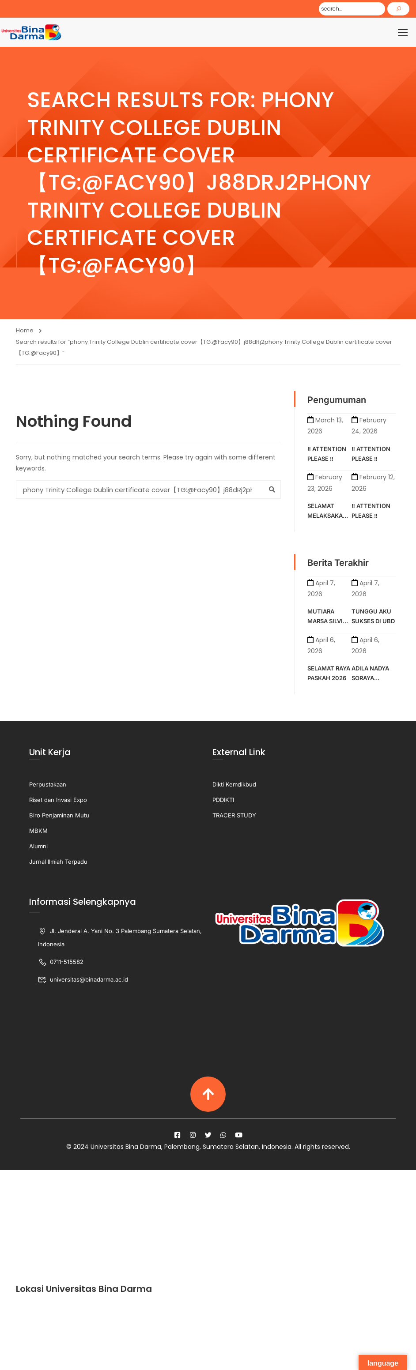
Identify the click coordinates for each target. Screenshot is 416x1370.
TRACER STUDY (234, 816)
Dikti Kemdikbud (234, 785)
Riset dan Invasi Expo (58, 800)
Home (25, 331)
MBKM (38, 831)
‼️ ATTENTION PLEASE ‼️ (326, 454)
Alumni (38, 847)
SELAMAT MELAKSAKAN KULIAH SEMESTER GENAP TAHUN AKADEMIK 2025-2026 (328, 512)
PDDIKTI (223, 800)
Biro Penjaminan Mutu (59, 816)
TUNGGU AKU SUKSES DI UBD (373, 617)
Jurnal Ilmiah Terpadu (58, 862)
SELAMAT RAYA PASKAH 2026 (328, 674)
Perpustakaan (47, 785)
